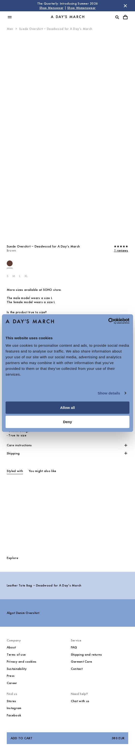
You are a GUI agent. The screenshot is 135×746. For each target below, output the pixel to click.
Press (11, 676)
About (11, 647)
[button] (67, 445)
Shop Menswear (51, 8)
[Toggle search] (117, 17)
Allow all (67, 408)
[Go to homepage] (67, 17)
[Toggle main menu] (10, 17)
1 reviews (121, 250)
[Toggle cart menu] (125, 17)
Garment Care (81, 661)
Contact (76, 669)
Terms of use (16, 655)
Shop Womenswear (81, 8)
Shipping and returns (86, 655)
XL (26, 276)
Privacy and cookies (21, 661)
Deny (67, 422)
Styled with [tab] (15, 471)
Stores (11, 701)
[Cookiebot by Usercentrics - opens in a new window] (108, 321)
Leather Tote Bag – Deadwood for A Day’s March (44, 585)
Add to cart (67, 738)
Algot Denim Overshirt (23, 613)
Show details (109, 393)
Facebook (14, 715)
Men (10, 29)
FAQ (74, 647)
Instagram (14, 708)
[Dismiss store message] (125, 6)
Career (12, 683)
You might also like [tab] (42, 471)
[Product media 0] (67, 136)
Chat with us (80, 701)
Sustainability (17, 669)
